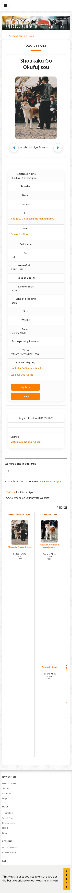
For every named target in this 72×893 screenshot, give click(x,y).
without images (53, 481)
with (41, 481)
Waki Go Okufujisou (22, 374)
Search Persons (9, 847)
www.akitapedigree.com (23, 36)
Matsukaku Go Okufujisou (26, 441)
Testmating (7, 813)
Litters (5, 833)
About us (6, 793)
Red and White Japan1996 (49, 556)
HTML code (10, 492)
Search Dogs (8, 818)
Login (4, 798)
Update (25, 387)
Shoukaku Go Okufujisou (20, 534)
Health (5, 828)
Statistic (5, 788)
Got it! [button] (66, 878)
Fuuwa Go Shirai (20, 234)
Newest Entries (9, 783)
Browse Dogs (8, 823)
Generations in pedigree (20, 464)
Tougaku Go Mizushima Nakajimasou (32, 218)
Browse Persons (9, 852)
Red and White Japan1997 (49, 676)
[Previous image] (14, 147)
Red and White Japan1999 (19, 556)
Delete (25, 396)
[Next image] (58, 147)
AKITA (7, 36)
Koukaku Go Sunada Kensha (27, 368)
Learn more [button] (52, 880)
